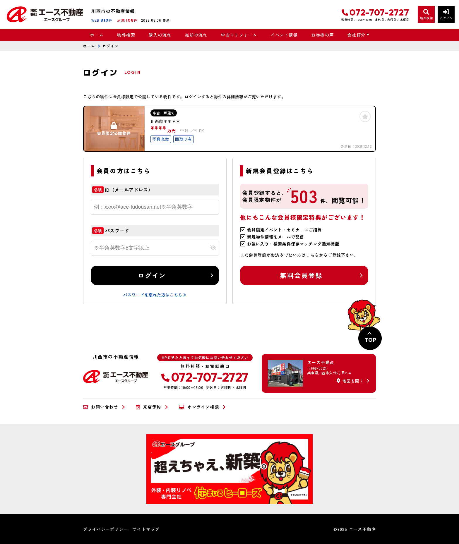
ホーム (97, 35)
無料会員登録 (301, 275)
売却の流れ (196, 35)
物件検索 (126, 35)
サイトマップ (146, 529)
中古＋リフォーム (239, 35)
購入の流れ (160, 35)
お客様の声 (322, 35)
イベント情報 (284, 35)
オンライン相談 (199, 407)
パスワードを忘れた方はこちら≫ (154, 295)
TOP (370, 340)
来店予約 (148, 407)
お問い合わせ (100, 407)
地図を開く (350, 381)
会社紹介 (356, 35)
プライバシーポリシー (105, 529)
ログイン (152, 275)
